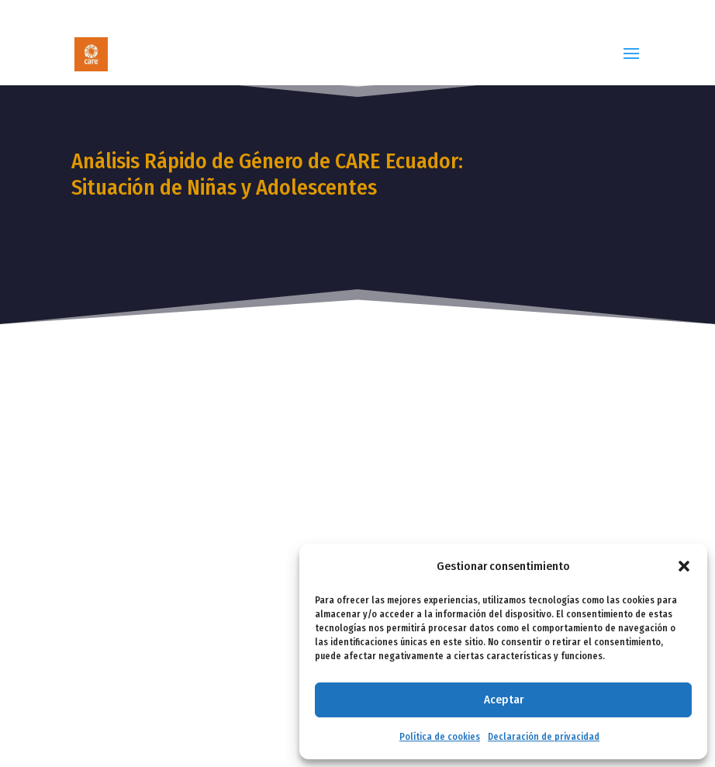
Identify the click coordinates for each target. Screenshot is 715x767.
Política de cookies (439, 736)
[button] (684, 566)
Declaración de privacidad (543, 736)
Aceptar (503, 700)
